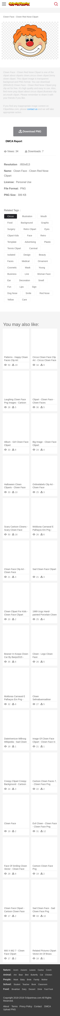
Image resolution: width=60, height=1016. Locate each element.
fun (9, 287)
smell (41, 280)
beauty (42, 254)
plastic (47, 242)
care (24, 299)
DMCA (47, 1006)
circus (10, 216)
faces (10, 261)
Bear (21, 975)
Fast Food (48, 989)
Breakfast (16, 989)
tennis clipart (14, 248)
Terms (15, 1006)
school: (7, 984)
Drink (40, 989)
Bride (29, 980)
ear (9, 280)
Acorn (15, 970)
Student (17, 984)
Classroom (42, 984)
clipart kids (13, 235)
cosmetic (12, 267)
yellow (10, 299)
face (29, 235)
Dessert (32, 989)
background (27, 222)
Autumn (23, 970)
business (11, 274)
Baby (22, 980)
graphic (45, 222)
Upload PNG (9, 1009)
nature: (7, 970)
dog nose (12, 293)
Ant (15, 975)
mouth (43, 216)
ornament (43, 261)
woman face (44, 274)
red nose (44, 293)
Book (34, 984)
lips (22, 287)
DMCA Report (14, 141)
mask (27, 267)
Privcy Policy (26, 1006)
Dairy (24, 989)
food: (6, 989)
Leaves (32, 970)
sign (34, 287)
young (42, 267)
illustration (27, 216)
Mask (15, 980)
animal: (7, 974)
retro (43, 235)
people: (7, 979)
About (6, 1006)
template (11, 242)
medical (25, 261)
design (27, 254)
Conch (49, 970)
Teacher (26, 984)
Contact (38, 1006)
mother (44, 980)
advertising (30, 242)
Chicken (48, 975)
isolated (11, 254)
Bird (26, 975)
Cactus (41, 970)
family (36, 980)
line (27, 274)
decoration (24, 280)
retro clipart (30, 229)
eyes (46, 229)
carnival (33, 248)
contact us (32, 109)
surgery (11, 229)
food (9, 222)
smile (28, 293)
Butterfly (34, 975)
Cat (41, 975)
